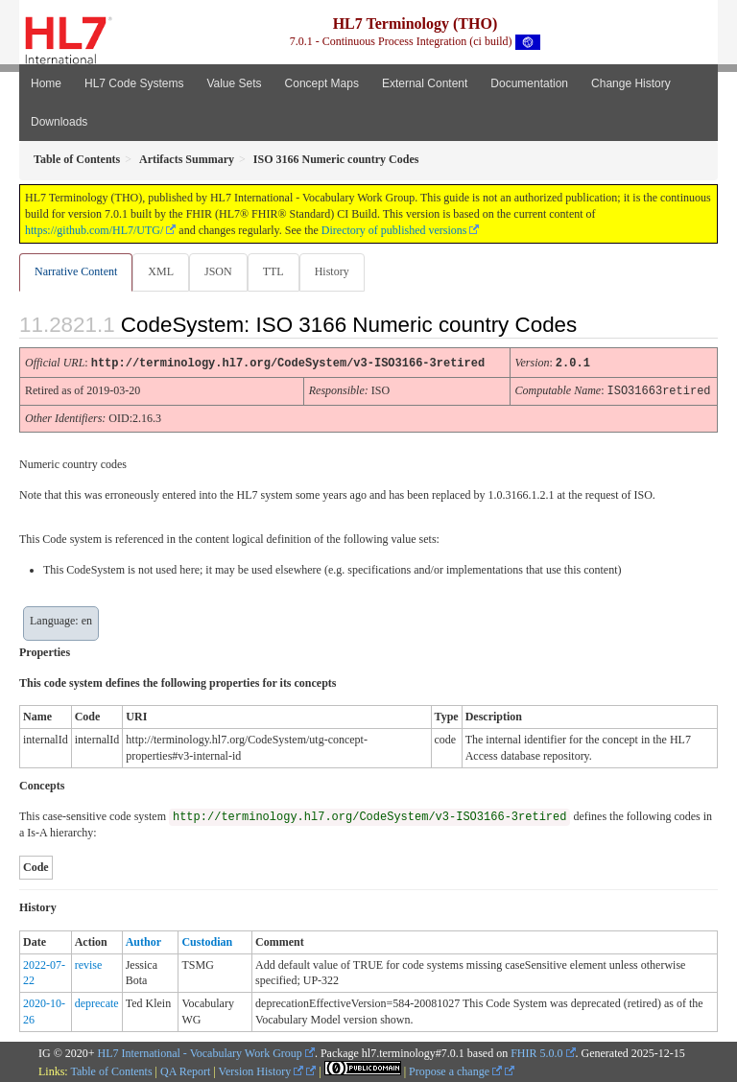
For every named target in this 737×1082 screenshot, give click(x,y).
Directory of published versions (394, 230)
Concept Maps (322, 83)
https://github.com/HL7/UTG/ (94, 230)
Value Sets (233, 83)
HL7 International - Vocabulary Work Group (200, 1051)
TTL (273, 271)
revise (89, 963)
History (332, 271)
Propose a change (455, 1069)
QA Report (185, 1069)
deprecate (97, 1001)
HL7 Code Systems (133, 83)
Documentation (529, 83)
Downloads (59, 122)
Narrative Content (76, 271)
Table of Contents (111, 1069)
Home (46, 83)
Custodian (206, 940)
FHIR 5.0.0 (536, 1051)
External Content (424, 83)
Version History (261, 1069)
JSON (218, 271)
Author (143, 940)
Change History (631, 83)
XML (161, 271)
